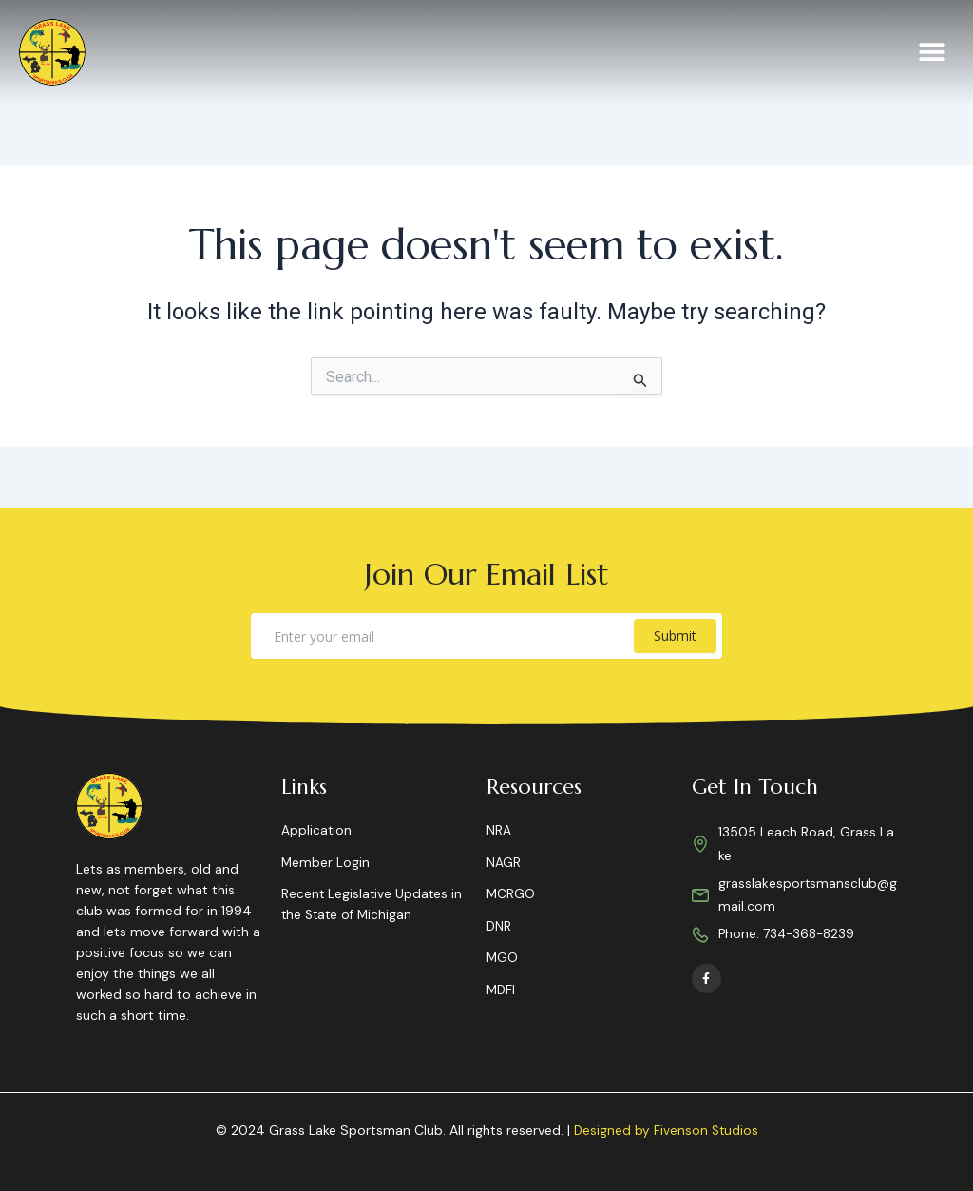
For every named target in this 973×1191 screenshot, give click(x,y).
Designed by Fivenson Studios (665, 1131)
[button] (932, 52)
